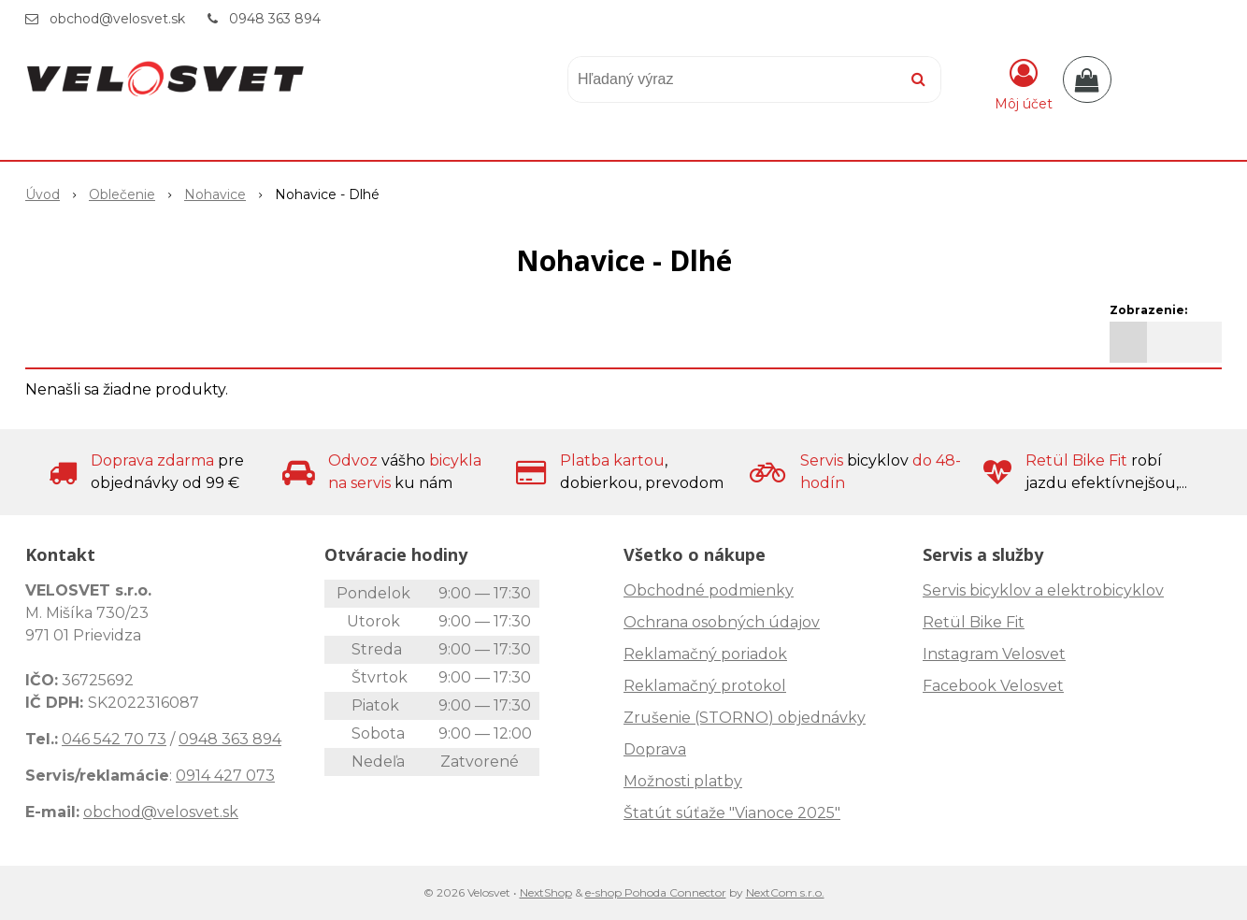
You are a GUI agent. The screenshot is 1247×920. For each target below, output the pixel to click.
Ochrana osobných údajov (722, 622)
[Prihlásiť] (1024, 83)
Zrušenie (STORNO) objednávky (745, 717)
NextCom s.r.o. (785, 892)
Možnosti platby (683, 781)
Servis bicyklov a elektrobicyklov (1043, 590)
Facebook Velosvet (993, 686)
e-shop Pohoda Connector (655, 892)
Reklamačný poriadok (705, 654)
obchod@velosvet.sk (117, 18)
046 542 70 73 (114, 739)
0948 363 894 (275, 18)
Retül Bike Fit (974, 622)
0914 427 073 (225, 775)
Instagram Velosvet (994, 654)
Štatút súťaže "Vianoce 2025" (732, 813)
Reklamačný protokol (705, 686)
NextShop (546, 892)
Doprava (655, 749)
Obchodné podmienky (709, 590)
